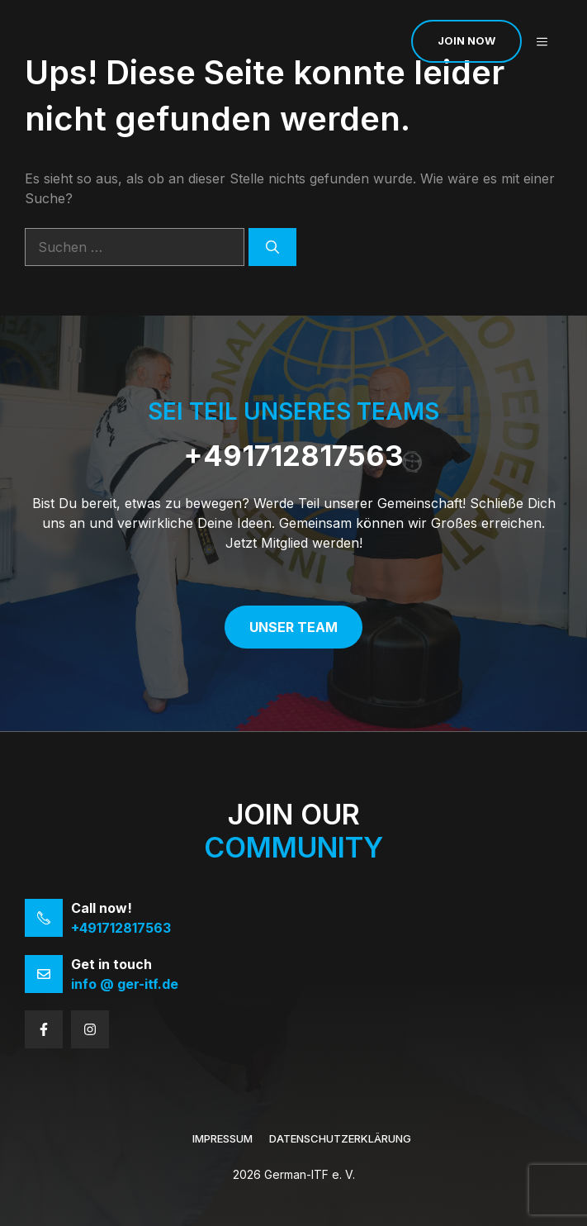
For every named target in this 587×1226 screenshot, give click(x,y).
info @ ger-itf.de (124, 984)
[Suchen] (272, 247)
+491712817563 (293, 456)
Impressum (222, 1138)
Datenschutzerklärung (340, 1138)
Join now (466, 40)
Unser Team (293, 627)
